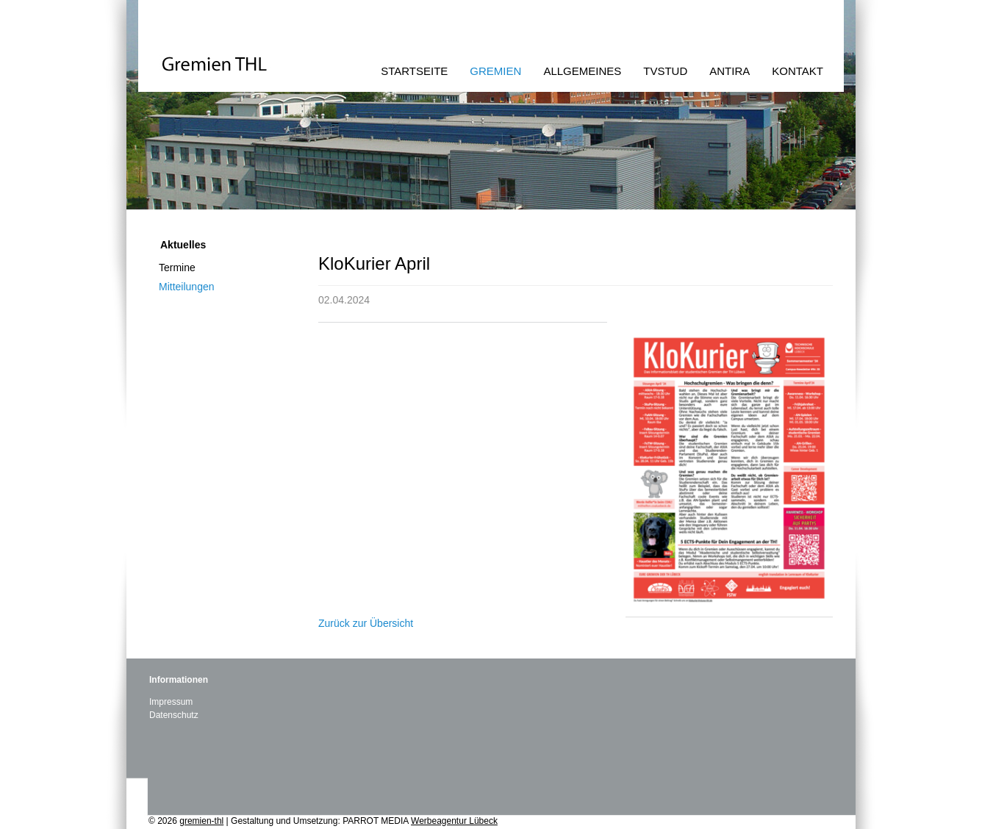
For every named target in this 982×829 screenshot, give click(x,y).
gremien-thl (201, 821)
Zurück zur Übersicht (365, 623)
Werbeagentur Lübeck (454, 821)
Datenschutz (173, 715)
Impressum (171, 702)
